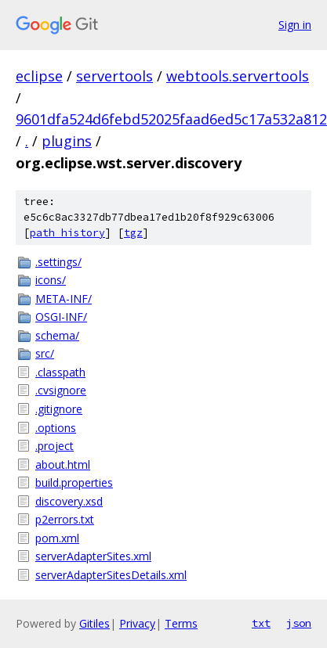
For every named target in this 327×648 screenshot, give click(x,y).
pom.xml (57, 538)
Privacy (137, 623)
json (298, 623)
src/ (44, 353)
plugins (67, 140)
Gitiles (94, 623)
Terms (181, 623)
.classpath (60, 372)
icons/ (50, 279)
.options (55, 427)
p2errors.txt (64, 519)
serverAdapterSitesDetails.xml (111, 574)
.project (54, 445)
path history (67, 232)
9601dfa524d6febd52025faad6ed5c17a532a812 (171, 119)
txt (261, 623)
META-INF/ (63, 298)
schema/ (57, 335)
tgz (133, 232)
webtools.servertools (237, 76)
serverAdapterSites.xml (93, 556)
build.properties (74, 482)
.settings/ (58, 261)
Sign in (294, 24)
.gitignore (58, 408)
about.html (62, 464)
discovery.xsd (69, 501)
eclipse (39, 76)
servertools (114, 76)
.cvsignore (60, 390)
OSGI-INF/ (61, 316)
